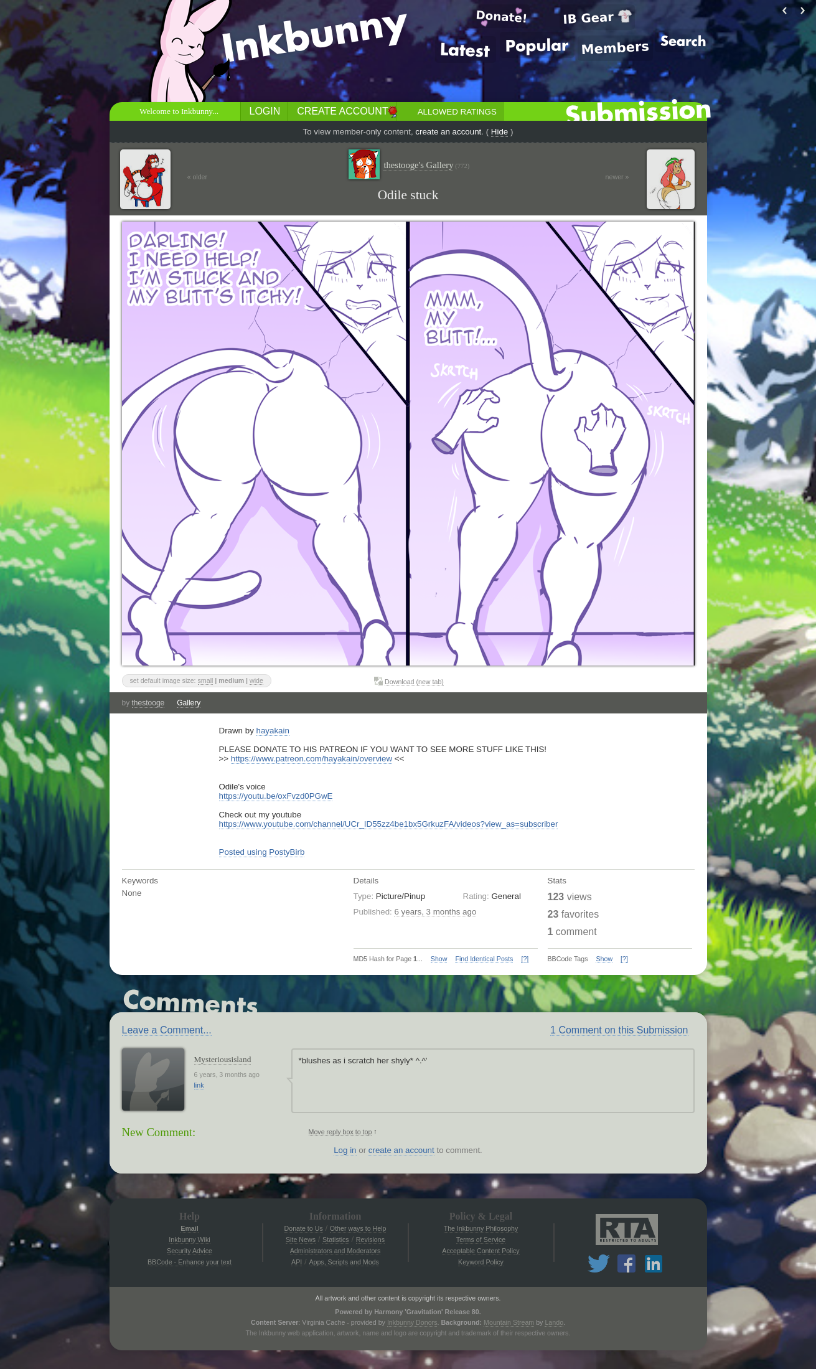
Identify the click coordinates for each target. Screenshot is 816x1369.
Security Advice (189, 1250)
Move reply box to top (340, 1132)
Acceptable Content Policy (480, 1250)
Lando (554, 1322)
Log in (345, 1150)
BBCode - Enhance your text (190, 1262)
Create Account (342, 111)
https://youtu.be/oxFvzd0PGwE (276, 796)
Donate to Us (303, 1228)
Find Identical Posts (484, 958)
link (199, 1085)
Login (265, 111)
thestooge (148, 703)
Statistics (335, 1239)
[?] (524, 958)
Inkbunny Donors (412, 1322)
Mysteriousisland (222, 1059)
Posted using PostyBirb (262, 852)
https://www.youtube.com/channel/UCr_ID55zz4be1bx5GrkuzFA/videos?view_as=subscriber (388, 824)
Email (189, 1228)
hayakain (272, 730)
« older (197, 177)
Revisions (370, 1239)
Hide (499, 131)
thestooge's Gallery (426, 165)
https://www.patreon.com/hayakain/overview (311, 758)
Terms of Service (480, 1239)
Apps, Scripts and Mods (344, 1262)
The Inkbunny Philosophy (481, 1228)
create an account (448, 131)
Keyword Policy (481, 1262)
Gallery (188, 703)
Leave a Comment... (167, 1030)
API (296, 1262)
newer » (617, 177)
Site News (301, 1239)
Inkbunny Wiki (189, 1239)
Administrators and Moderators (335, 1250)
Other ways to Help (358, 1228)
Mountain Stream (509, 1322)
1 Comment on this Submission (619, 1030)
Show (439, 958)
